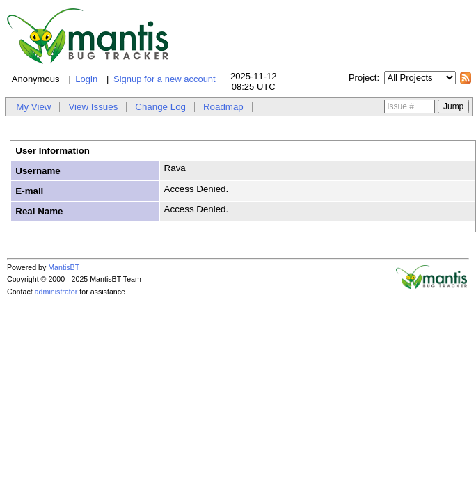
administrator (56, 291)
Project (362, 77)
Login (86, 79)
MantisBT (63, 267)
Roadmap (223, 107)
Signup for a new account (164, 79)
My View (33, 107)
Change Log (160, 107)
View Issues (93, 107)
